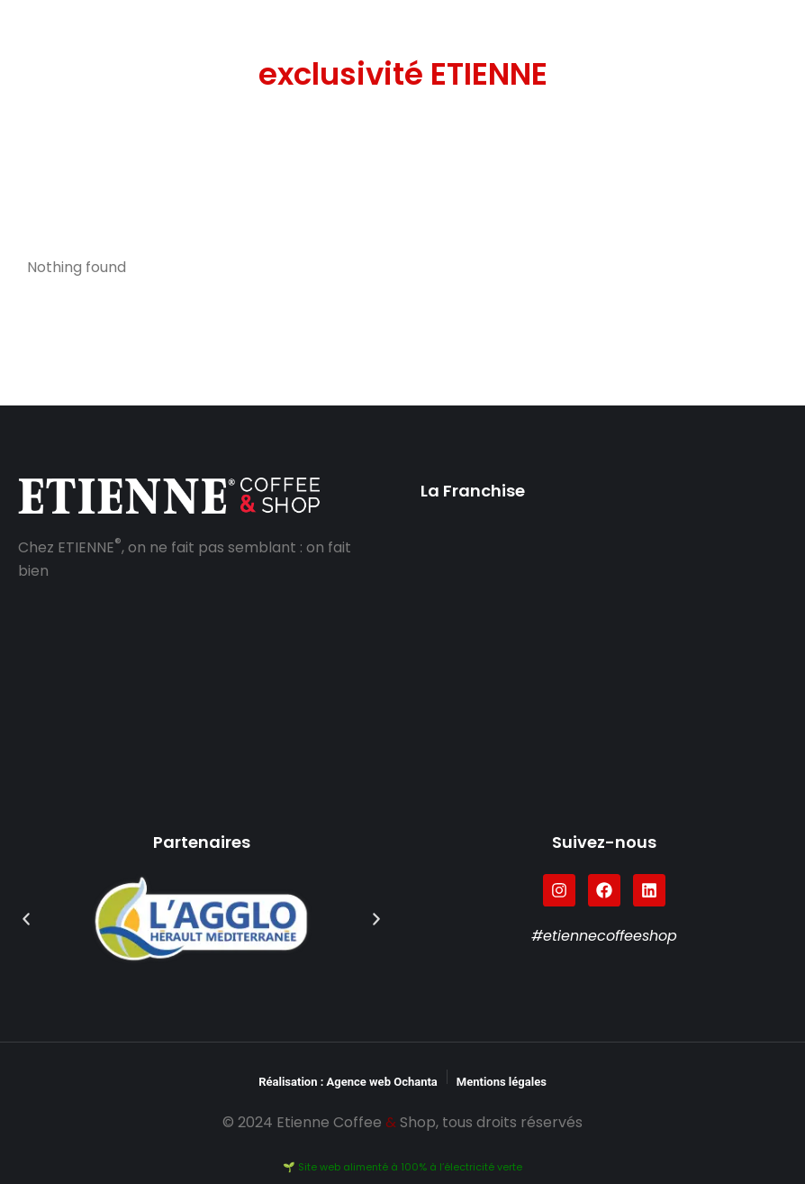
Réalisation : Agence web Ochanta (348, 1082)
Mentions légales (502, 1082)
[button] (26, 919)
